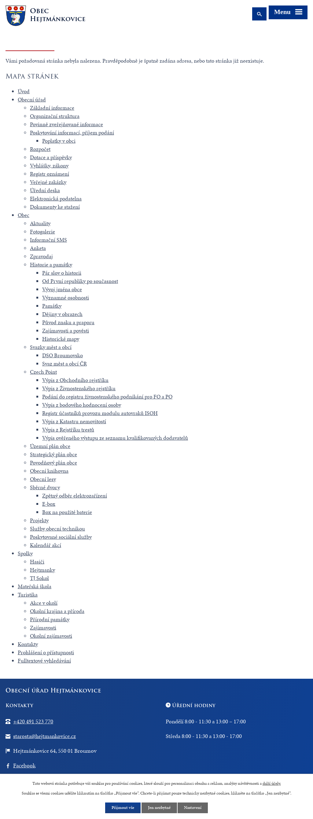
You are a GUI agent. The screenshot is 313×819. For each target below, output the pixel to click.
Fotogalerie (42, 231)
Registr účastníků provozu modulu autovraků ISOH (100, 413)
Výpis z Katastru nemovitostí (74, 421)
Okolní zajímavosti (51, 636)
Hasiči (37, 561)
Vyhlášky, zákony (49, 165)
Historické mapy (60, 339)
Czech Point (43, 372)
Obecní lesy (43, 479)
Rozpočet (40, 149)
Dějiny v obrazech (62, 314)
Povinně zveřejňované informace (66, 124)
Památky (51, 306)
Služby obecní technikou (57, 528)
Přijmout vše (123, 808)
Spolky (25, 553)
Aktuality (40, 223)
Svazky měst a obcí (51, 347)
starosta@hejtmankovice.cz (44, 736)
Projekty (39, 520)
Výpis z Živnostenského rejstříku (79, 388)
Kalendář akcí (45, 545)
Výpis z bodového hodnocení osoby (81, 405)
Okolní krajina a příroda (57, 611)
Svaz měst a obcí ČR (64, 363)
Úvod (24, 91)
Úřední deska (45, 190)
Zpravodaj (41, 256)
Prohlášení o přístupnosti (46, 652)
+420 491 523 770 (33, 721)
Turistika (28, 594)
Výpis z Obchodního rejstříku (75, 380)
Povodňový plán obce (53, 462)
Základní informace (52, 108)
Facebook (24, 765)
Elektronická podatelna (56, 198)
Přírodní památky (49, 619)
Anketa (38, 248)
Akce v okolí (43, 603)
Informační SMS (48, 240)
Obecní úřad (32, 99)
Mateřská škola (34, 586)
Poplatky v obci (58, 141)
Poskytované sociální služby (61, 537)
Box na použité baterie (67, 512)
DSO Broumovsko (62, 355)
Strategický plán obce (53, 454)
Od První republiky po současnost (80, 281)
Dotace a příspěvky (51, 157)
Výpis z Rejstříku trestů (68, 429)
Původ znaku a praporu (68, 322)
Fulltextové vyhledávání (44, 660)
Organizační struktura (54, 116)
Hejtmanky (42, 570)
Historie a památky (51, 264)
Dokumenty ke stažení (55, 207)
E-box (48, 504)
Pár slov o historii (61, 273)
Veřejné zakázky (48, 182)
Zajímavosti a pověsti (65, 330)
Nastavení (193, 808)
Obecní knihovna (49, 471)
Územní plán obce (50, 446)
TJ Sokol (39, 578)
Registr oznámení (49, 174)
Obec (23, 215)
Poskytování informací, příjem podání (72, 132)
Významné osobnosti (65, 297)
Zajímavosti (43, 627)
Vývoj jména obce (62, 289)
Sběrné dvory (45, 487)
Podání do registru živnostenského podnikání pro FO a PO (107, 396)
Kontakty (28, 644)
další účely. (272, 783)
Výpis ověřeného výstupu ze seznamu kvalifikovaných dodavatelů (115, 438)
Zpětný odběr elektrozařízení (74, 495)
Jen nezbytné (159, 808)
